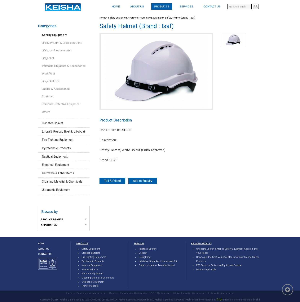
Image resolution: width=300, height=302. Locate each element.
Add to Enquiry (142, 181)
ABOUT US (137, 6)
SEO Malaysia (157, 299)
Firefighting (145, 257)
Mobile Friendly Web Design (200, 299)
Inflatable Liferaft (148, 249)
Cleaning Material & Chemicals (62, 181)
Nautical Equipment (55, 156)
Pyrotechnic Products (56, 148)
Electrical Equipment (55, 165)
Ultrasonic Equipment (56, 190)
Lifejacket (48, 58)
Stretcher (48, 96)
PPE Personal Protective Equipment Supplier (219, 265)
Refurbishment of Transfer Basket (157, 265)
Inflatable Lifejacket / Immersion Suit (158, 261)
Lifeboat (143, 253)
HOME (116, 6)
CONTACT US (212, 6)
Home (102, 17)
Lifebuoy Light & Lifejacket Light (62, 43)
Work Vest (48, 73)
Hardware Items (90, 269)
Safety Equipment (54, 35)
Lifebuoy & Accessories (57, 50)
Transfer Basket (52, 123)
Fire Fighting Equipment (57, 140)
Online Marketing (175, 299)
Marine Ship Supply (206, 269)
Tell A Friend (112, 181)
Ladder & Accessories (56, 89)
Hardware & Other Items (58, 173)
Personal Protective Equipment (61, 104)
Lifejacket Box (51, 81)
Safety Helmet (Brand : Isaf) (180, 17)
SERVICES (186, 6)
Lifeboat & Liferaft (91, 253)
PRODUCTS (161, 6)
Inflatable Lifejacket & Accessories (64, 66)
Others (46, 112)
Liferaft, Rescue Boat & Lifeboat (63, 131)
